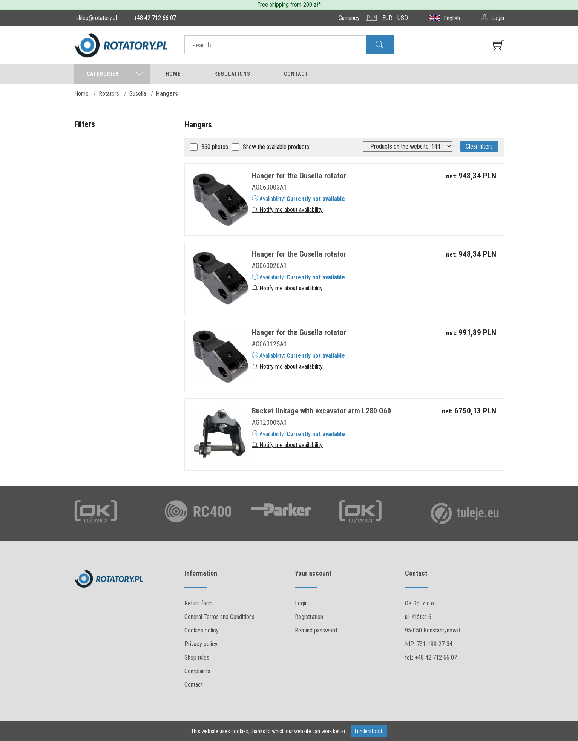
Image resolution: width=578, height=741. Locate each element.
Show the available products (276, 146)
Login (301, 603)
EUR (387, 17)
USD (402, 17)
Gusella (137, 93)
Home (173, 74)
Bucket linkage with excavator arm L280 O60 (321, 410)
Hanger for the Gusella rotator (299, 175)
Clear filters (479, 146)
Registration (309, 616)
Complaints (197, 671)
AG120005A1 (269, 422)
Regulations (232, 74)
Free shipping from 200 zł (287, 4)
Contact (296, 74)
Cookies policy (201, 630)
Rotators (109, 93)
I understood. (369, 731)
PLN (371, 17)
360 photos (214, 146)
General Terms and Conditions (219, 616)
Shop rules (196, 657)
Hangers (167, 93)
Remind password (316, 630)
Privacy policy (201, 644)
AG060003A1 (269, 187)
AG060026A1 (269, 265)
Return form (198, 603)
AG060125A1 (269, 344)
